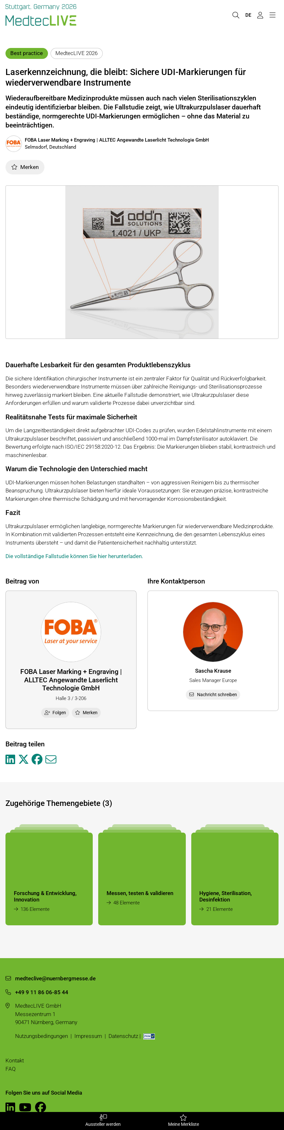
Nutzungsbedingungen (41, 1036)
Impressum (88, 1036)
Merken (25, 167)
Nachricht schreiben (213, 694)
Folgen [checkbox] (55, 712)
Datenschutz (123, 1036)
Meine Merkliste (183, 1121)
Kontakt (14, 1060)
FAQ (10, 1069)
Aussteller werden (103, 1121)
